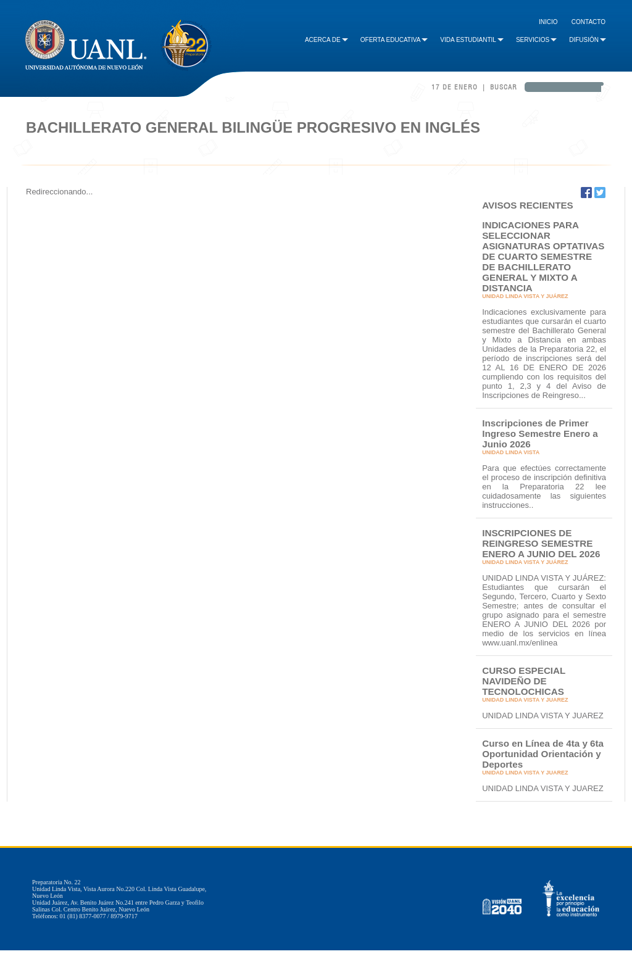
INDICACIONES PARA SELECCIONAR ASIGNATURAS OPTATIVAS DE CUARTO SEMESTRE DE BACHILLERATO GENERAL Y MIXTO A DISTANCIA (543, 256)
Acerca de (326, 39)
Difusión (587, 39)
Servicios (536, 39)
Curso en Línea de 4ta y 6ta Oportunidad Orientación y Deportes (543, 754)
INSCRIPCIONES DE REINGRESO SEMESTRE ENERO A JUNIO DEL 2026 (541, 543)
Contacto (588, 22)
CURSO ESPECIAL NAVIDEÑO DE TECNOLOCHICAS (523, 681)
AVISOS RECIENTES (527, 205)
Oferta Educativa (394, 39)
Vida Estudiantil (472, 39)
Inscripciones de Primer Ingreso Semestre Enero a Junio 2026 (540, 433)
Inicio (548, 22)
